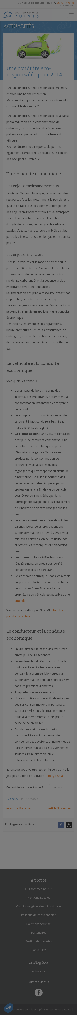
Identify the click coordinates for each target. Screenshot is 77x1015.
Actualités (38, 971)
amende (20, 601)
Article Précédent (19, 808)
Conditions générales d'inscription (38, 906)
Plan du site (38, 950)
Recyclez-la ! (56, 776)
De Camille (12, 799)
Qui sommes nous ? (38, 889)
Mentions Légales (38, 897)
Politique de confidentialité (38, 915)
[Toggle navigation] (71, 15)
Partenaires (38, 932)
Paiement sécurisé (38, 924)
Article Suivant (59, 808)
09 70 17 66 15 (65, 3)
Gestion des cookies (38, 941)
